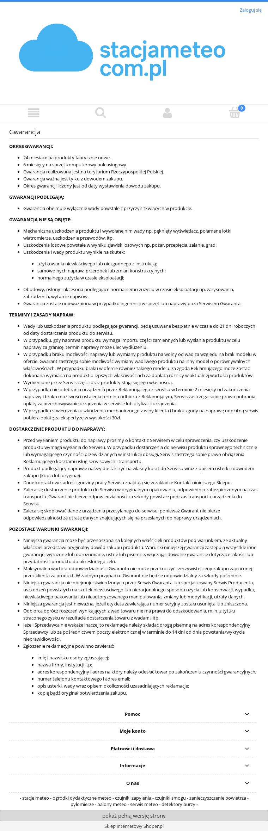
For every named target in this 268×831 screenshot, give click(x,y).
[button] (33, 113)
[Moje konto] (167, 113)
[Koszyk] (234, 112)
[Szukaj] (100, 112)
